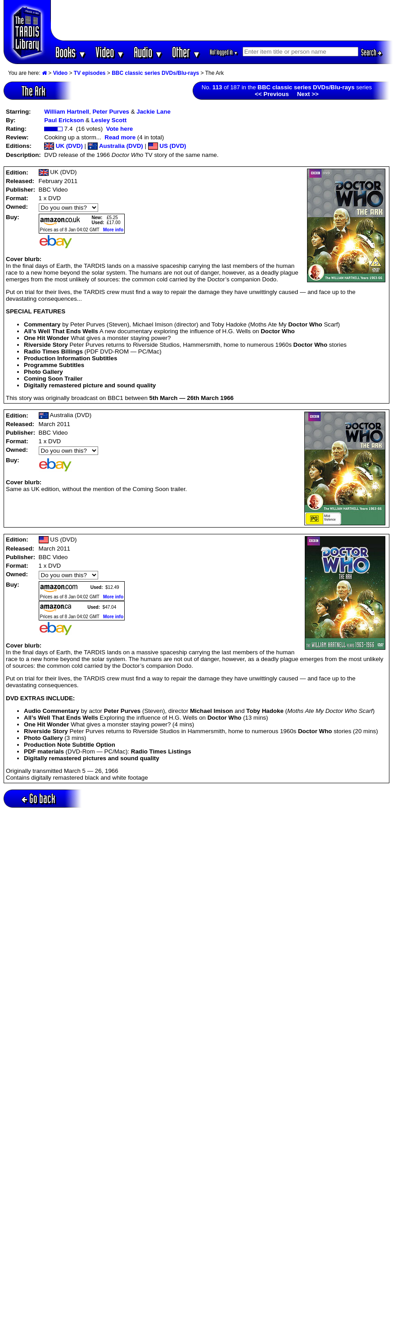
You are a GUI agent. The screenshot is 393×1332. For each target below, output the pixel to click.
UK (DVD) (63, 145)
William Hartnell (66, 111)
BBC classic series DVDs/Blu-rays (155, 73)
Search (371, 52)
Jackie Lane (153, 111)
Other (186, 52)
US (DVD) (167, 145)
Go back (38, 798)
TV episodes (90, 73)
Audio (148, 52)
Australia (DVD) (115, 145)
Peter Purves (110, 111)
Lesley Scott (109, 120)
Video (110, 52)
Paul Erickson (64, 120)
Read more (120, 137)
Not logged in (224, 52)
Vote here (119, 128)
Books (70, 52)
